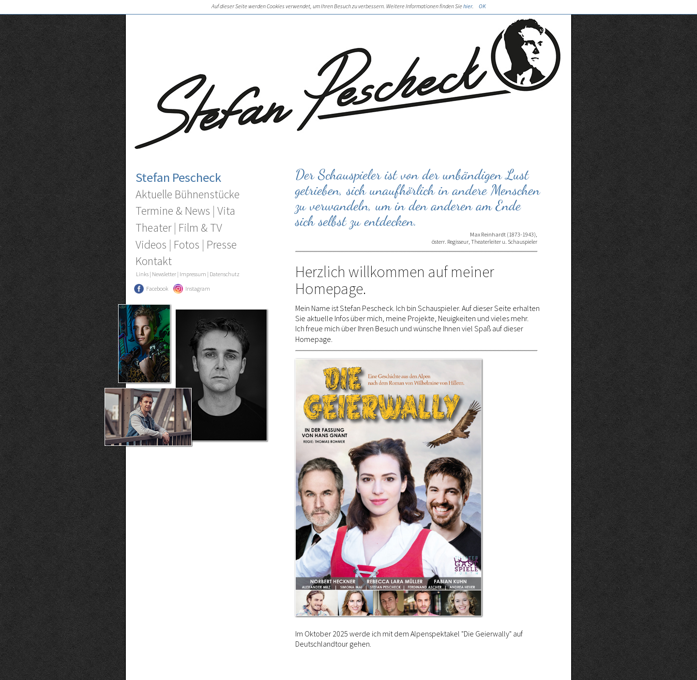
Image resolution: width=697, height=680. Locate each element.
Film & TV (200, 227)
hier (467, 6)
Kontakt (154, 260)
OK (482, 6)
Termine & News (173, 210)
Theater (153, 227)
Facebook (157, 288)
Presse (222, 244)
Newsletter (164, 274)
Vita (226, 210)
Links (142, 274)
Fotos (186, 244)
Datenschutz (225, 274)
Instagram (197, 288)
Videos (151, 244)
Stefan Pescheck (178, 177)
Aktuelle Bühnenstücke (188, 194)
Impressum (193, 274)
